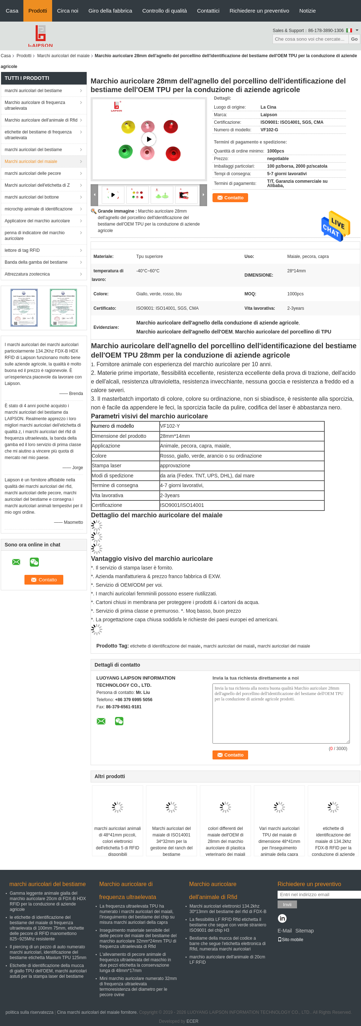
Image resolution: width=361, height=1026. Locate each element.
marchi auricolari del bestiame (33, 90)
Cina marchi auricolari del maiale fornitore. (98, 1012)
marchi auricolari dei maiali (229, 646)
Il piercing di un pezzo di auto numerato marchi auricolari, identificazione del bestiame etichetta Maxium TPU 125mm (48, 952)
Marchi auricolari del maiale (63, 55)
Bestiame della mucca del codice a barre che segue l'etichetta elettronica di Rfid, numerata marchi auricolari (227, 944)
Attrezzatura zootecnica (27, 274)
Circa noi (67, 11)
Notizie (307, 11)
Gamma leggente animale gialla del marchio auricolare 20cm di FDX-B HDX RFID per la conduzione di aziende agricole (48, 901)
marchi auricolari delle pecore (33, 173)
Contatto (233, 197)
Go (354, 39)
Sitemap (304, 931)
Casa (12, 11)
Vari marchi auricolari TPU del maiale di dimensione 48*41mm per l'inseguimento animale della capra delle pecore (279, 844)
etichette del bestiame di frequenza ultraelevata (38, 135)
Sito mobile (290, 939)
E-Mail (285, 931)
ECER (192, 1021)
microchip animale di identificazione (39, 209)
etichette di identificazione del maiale (165, 646)
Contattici (208, 11)
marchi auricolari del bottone (32, 197)
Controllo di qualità (164, 11)
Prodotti (37, 11)
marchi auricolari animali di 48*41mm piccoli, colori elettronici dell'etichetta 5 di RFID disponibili (117, 841)
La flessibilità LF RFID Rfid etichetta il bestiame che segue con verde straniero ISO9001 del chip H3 (227, 925)
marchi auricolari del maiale (283, 646)
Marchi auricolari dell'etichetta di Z (37, 185)
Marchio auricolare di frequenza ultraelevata (35, 105)
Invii (287, 904)
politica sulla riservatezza (29, 1012)
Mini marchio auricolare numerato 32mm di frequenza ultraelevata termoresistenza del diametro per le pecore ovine (138, 986)
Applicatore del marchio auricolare (37, 220)
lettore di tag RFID (22, 250)
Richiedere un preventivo (259, 11)
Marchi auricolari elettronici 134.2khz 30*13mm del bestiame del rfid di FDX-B (227, 909)
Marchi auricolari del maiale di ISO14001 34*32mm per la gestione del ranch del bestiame (171, 841)
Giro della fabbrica (110, 11)
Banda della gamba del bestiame (36, 262)
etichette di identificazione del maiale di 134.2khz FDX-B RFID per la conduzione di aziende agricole (333, 844)
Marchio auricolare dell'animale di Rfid (41, 120)
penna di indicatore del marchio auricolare (35, 235)
